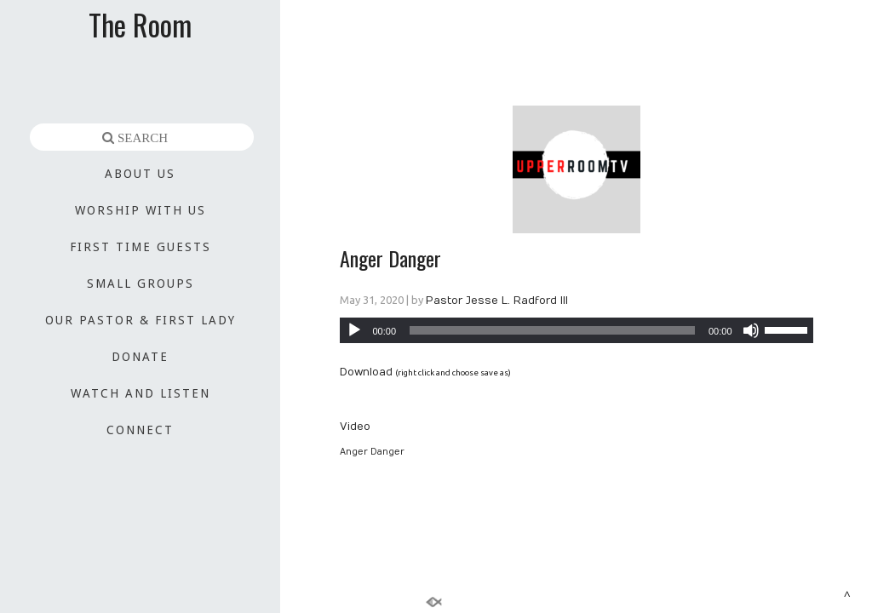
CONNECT (140, 430)
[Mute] (751, 330)
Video (355, 427)
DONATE (140, 357)
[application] (576, 330)
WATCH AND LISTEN (140, 393)
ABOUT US (140, 173)
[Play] (354, 330)
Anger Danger (390, 258)
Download (366, 372)
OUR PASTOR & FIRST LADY (140, 320)
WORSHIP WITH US (140, 210)
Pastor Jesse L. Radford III (497, 300)
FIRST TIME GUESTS (140, 247)
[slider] (552, 330)
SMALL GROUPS (140, 283)
